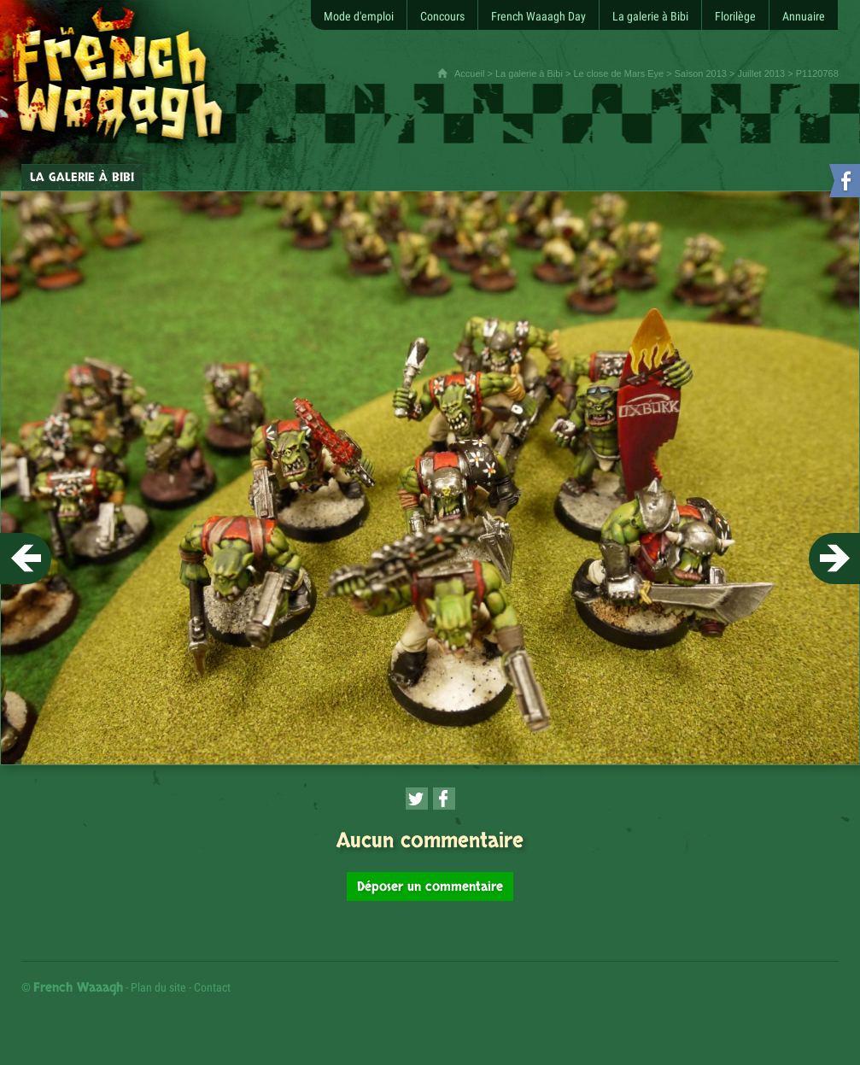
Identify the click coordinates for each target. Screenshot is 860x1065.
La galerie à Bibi (529, 73)
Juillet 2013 (761, 73)
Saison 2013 (701, 73)
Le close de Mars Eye (618, 73)
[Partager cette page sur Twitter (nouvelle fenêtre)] (417, 798)
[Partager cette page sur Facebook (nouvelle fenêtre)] (444, 798)
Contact (212, 987)
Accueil (469, 73)
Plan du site (158, 987)
